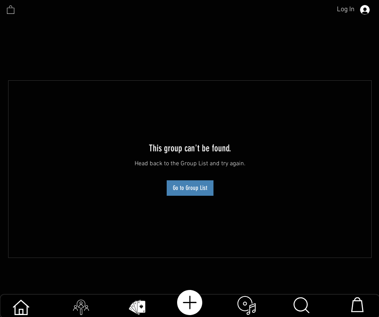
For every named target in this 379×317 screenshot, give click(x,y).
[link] (10, 9)
